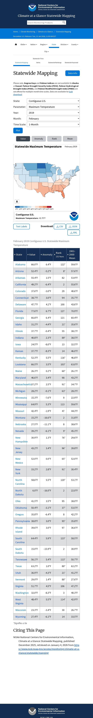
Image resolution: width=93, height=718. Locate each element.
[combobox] (46, 48)
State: (16, 101)
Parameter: (19, 106)
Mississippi (21, 404)
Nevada (19, 431)
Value (23, 138)
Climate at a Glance (45, 31)
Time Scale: (19, 124)
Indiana (19, 337)
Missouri (19, 411)
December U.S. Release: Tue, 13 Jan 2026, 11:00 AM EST (34, 36)
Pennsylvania (22, 521)
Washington (22, 592)
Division (64, 44)
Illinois (19, 331)
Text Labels (21, 226)
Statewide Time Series (38, 60)
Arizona (19, 271)
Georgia (19, 317)
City (46, 51)
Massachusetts (23, 384)
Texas (18, 566)
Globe (23, 44)
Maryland (20, 377)
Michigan (20, 391)
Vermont (20, 579)
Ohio (17, 501)
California (20, 284)
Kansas (19, 351)
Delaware (20, 304)
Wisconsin (20, 610)
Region (43, 44)
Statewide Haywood (71, 62)
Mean (70, 138)
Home (15, 31)
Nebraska (20, 424)
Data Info (72, 73)
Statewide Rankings (54, 62)
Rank (54, 138)
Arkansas (20, 277)
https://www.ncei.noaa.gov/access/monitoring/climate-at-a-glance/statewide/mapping (49, 648)
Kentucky (20, 357)
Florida (19, 311)
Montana (20, 417)
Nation (34, 44)
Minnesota (21, 397)
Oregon (19, 514)
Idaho (18, 324)
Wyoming (20, 616)
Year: (16, 112)
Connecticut (22, 297)
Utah (18, 572)
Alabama (20, 264)
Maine (18, 371)
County (74, 44)
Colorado (20, 291)
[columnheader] (20, 254)
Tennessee (21, 559)
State (54, 44)
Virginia (19, 586)
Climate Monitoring (28, 31)
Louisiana (20, 364)
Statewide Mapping (63, 31)
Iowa (18, 344)
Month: (17, 118)
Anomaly (38, 138)
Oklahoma (21, 507)
